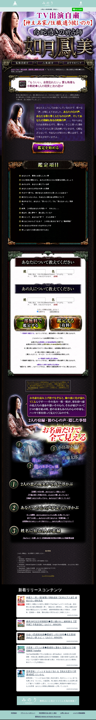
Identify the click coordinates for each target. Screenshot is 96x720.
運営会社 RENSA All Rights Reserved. (48, 717)
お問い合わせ (65, 713)
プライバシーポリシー (27, 713)
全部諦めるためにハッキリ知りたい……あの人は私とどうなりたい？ (48, 521)
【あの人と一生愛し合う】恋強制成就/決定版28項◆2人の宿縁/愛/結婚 (48, 538)
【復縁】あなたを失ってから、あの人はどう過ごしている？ (48, 498)
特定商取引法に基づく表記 (47, 713)
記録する (41, 311)
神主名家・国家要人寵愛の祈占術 (32, 69)
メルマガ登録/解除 (80, 713)
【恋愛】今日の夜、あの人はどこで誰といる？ (48, 492)
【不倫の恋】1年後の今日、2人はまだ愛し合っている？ (48, 495)
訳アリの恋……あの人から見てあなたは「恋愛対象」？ (48, 518)
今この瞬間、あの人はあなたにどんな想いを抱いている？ (48, 515)
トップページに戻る (48, 576)
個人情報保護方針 (33, 387)
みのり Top (15, 69)
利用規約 (12, 713)
